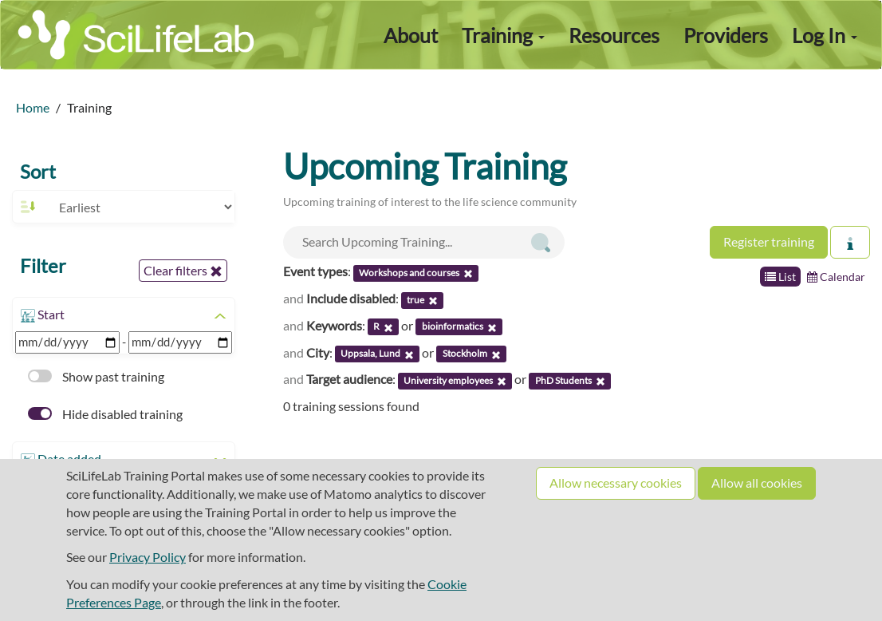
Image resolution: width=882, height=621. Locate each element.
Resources (614, 35)
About (411, 35)
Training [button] (503, 35)
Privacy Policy (147, 556)
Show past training (96, 376)
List (780, 276)
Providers (725, 35)
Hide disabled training (105, 413)
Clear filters (183, 271)
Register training (768, 241)
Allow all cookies (756, 482)
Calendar (836, 276)
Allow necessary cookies (615, 482)
